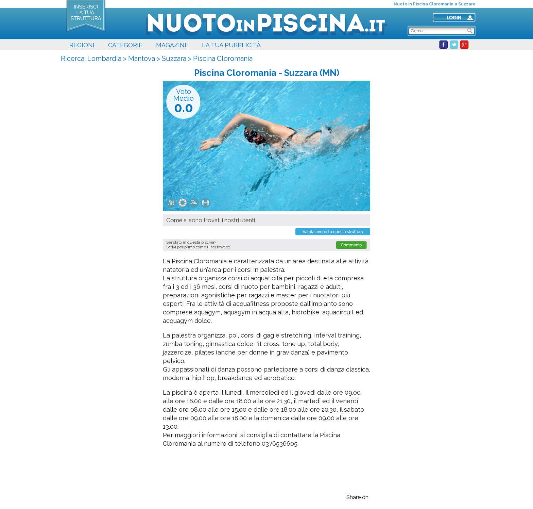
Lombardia (104, 58)
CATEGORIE (125, 45)
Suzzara (174, 58)
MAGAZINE (172, 45)
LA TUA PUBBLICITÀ (231, 45)
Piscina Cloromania (223, 58)
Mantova (141, 58)
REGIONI (81, 45)
